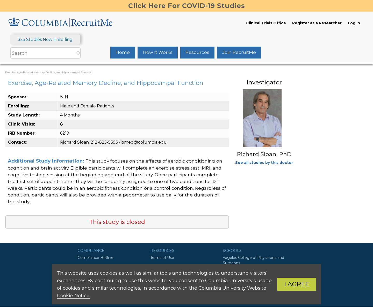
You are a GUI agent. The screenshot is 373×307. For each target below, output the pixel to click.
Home (123, 52)
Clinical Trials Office (266, 23)
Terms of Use (162, 257)
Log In (354, 23)
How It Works (158, 52)
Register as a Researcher (317, 23)
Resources (197, 52)
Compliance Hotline (95, 257)
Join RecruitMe (239, 52)
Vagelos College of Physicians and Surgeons (253, 260)
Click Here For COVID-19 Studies (186, 6)
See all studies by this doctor (264, 162)
